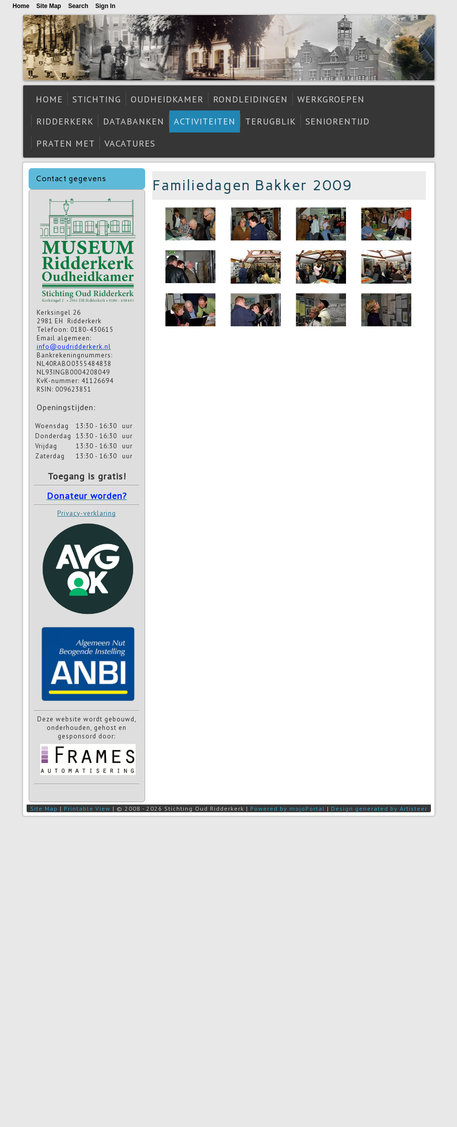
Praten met (65, 143)
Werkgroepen (331, 99)
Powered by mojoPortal (287, 808)
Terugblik (270, 121)
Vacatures (129, 143)
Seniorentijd (337, 121)
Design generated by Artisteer (379, 808)
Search (78, 6)
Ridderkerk (64, 121)
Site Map (44, 808)
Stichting (96, 99)
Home (49, 99)
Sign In (105, 6)
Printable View (87, 808)
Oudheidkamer (167, 99)
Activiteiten (205, 121)
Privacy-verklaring (86, 513)
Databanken (133, 121)
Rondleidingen (250, 99)
